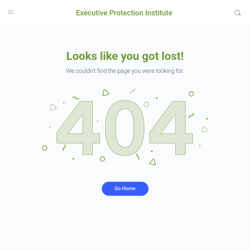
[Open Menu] (11, 12)
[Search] (238, 12)
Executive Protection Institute (124, 13)
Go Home (125, 188)
